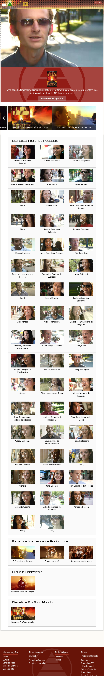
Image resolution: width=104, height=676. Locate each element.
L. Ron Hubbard (87, 666)
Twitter (58, 660)
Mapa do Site (8, 669)
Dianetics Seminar (10, 666)
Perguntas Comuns (37, 660)
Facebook (59, 657)
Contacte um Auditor (38, 663)
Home (5, 657)
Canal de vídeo (9, 663)
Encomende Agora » (52, 98)
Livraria (6, 660)
